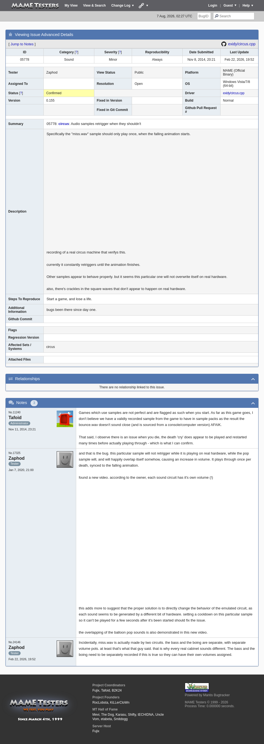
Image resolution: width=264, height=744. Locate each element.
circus (64, 124)
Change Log (120, 5)
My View (71, 5)
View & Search (94, 5)
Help (246, 5)
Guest (228, 5)
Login (212, 5)
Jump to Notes (22, 44)
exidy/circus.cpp (241, 44)
